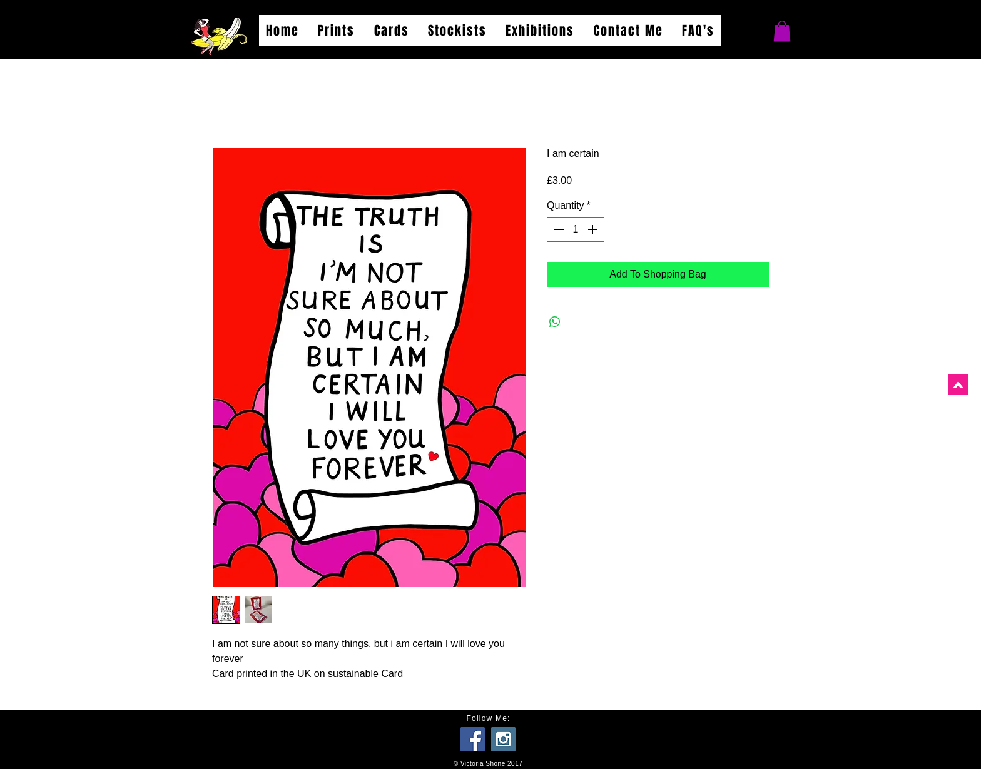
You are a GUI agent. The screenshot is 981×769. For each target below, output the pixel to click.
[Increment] (593, 229)
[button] (782, 31)
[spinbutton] (575, 229)
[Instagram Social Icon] (503, 739)
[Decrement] (557, 229)
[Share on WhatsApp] (554, 321)
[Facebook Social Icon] (472, 739)
